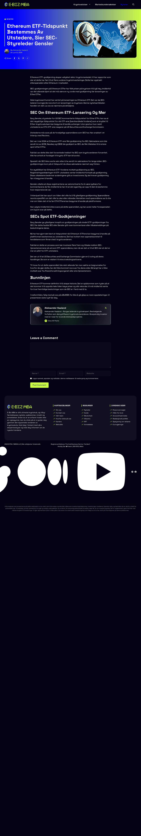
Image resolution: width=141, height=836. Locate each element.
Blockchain (88, 416)
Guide (86, 413)
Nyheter (124, 4)
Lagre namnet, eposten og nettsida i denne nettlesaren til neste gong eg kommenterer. (66, 378)
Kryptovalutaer (83, 4)
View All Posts (53, 321)
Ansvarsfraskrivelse (120, 416)
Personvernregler (119, 410)
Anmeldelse (88, 424)
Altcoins (87, 419)
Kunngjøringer (118, 424)
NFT (85, 422)
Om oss (58, 410)
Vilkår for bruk (118, 413)
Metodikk (59, 424)
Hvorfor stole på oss (63, 419)
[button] (133, 4)
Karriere (59, 422)
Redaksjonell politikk (120, 419)
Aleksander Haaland (20, 50)
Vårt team (59, 416)
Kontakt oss (60, 413)
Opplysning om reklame (121, 422)
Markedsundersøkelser (105, 4)
